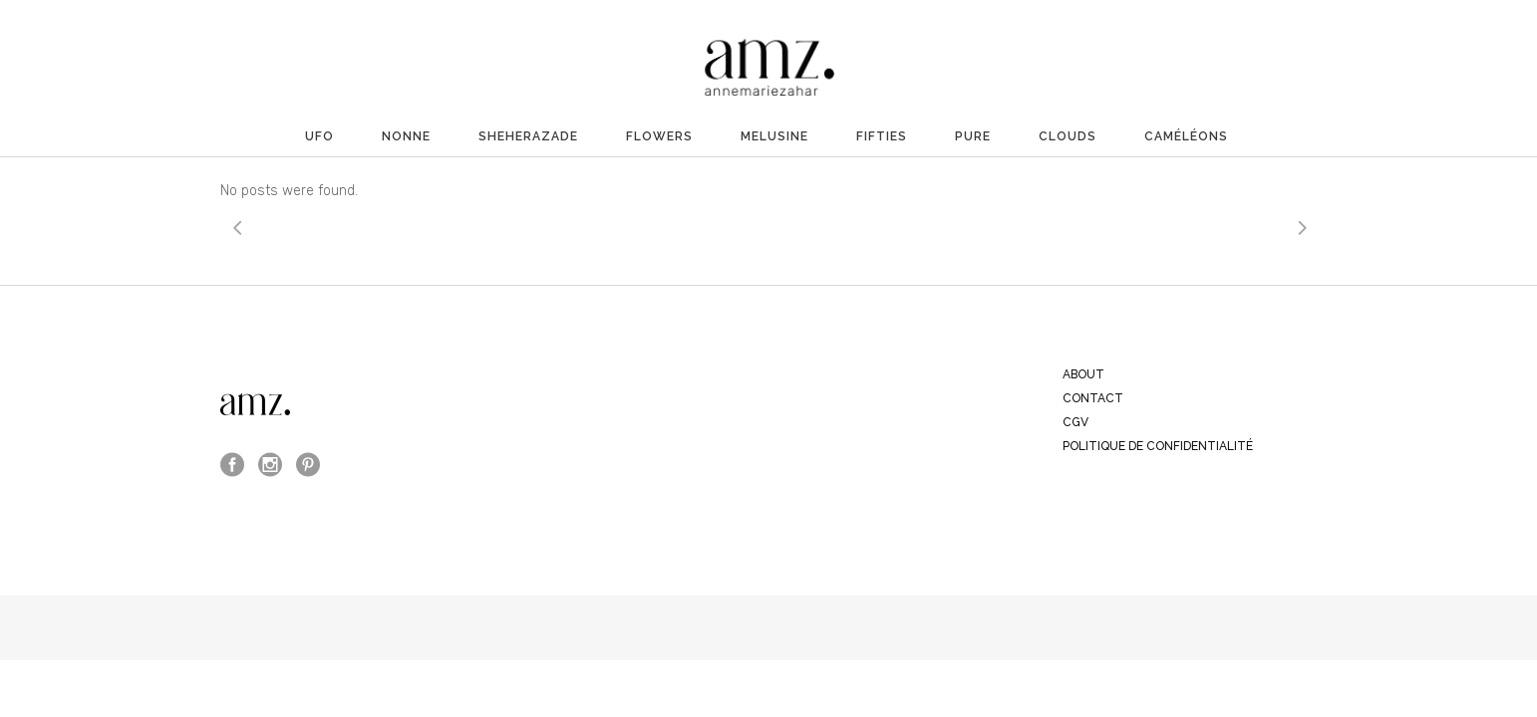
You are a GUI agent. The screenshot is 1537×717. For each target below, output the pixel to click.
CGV (1075, 422)
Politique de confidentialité (1158, 446)
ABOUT (1083, 374)
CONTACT (1093, 398)
